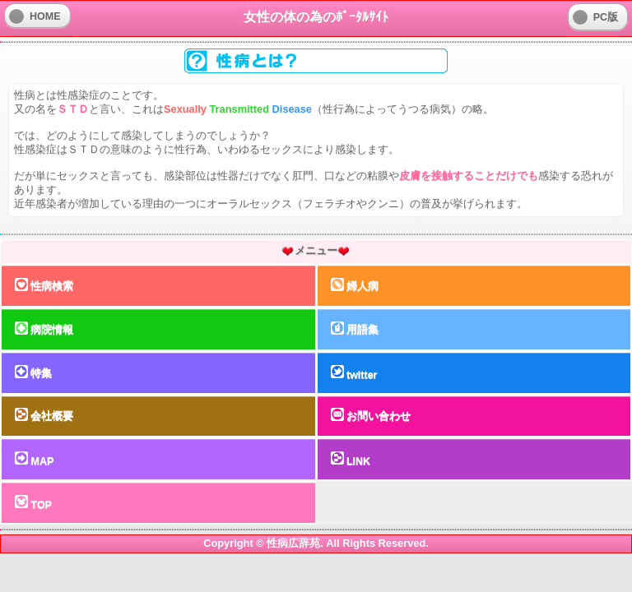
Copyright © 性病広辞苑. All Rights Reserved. (316, 543)
